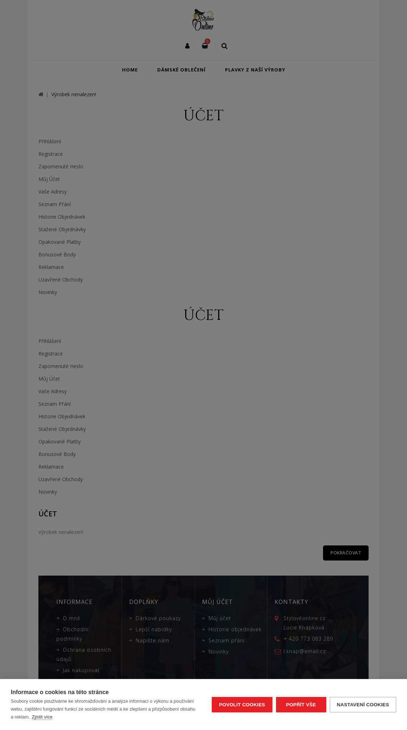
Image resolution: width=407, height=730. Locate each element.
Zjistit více (42, 717)
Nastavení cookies (363, 704)
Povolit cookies (242, 704)
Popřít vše (301, 704)
